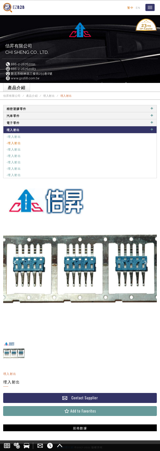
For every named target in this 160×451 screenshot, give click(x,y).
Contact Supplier (80, 398)
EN (138, 7)
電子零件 (80, 122)
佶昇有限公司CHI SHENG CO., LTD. (26, 49)
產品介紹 (32, 95)
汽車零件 (80, 115)
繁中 (130, 7)
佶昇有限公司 (12, 95)
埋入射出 (49, 95)
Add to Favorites (80, 411)
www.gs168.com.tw (22, 78)
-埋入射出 (14, 136)
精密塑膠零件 (80, 108)
